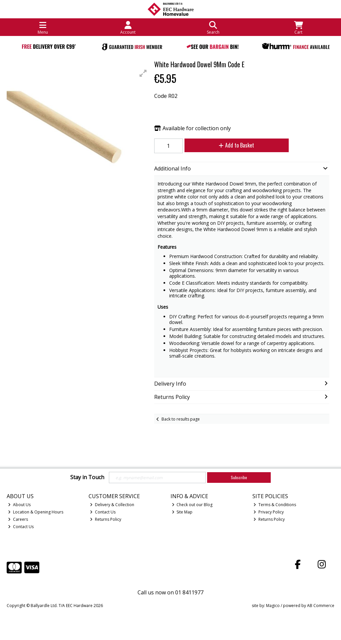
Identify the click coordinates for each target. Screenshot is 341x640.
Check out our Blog (192, 504)
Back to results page (181, 419)
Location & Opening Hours (35, 512)
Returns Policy (105, 519)
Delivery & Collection (112, 504)
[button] (143, 73)
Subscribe (239, 477)
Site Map (182, 512)
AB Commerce (320, 605)
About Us (19, 504)
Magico (273, 605)
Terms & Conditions (274, 504)
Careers (18, 519)
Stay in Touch (87, 477)
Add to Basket (236, 145)
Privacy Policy (268, 512)
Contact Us (21, 526)
